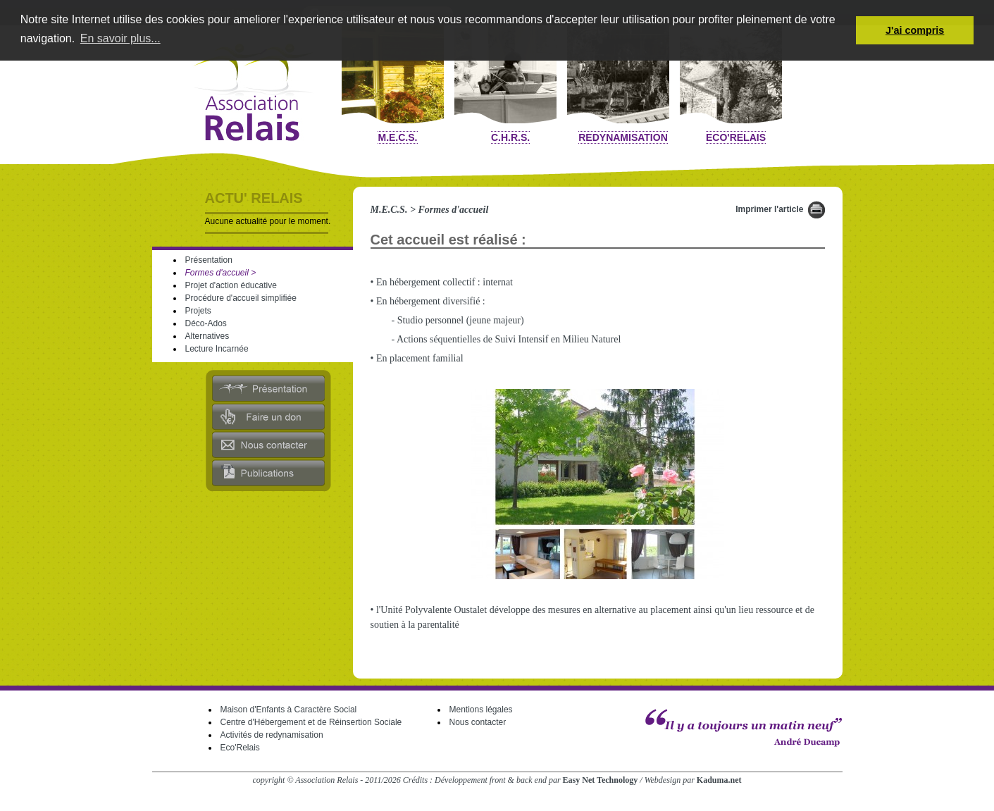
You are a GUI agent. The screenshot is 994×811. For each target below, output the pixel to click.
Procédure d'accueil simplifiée (241, 298)
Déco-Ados (206, 323)
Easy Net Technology (600, 780)
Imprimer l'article (769, 209)
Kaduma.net (719, 780)
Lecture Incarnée (217, 349)
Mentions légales (481, 709)
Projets (198, 311)
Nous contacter (478, 722)
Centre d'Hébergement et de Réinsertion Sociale (311, 722)
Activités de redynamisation (271, 735)
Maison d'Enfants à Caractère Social (288, 709)
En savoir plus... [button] (120, 38)
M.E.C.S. (397, 137)
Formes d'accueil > (220, 273)
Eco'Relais (736, 137)
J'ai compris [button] (915, 30)
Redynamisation (623, 137)
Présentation (208, 260)
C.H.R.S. (510, 137)
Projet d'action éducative (231, 285)
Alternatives (207, 336)
